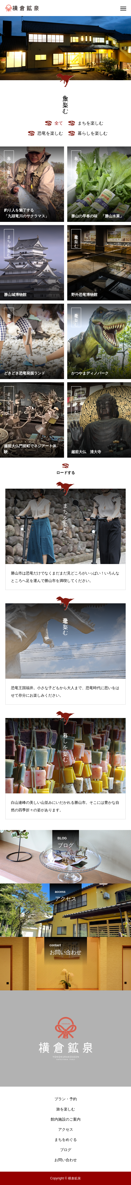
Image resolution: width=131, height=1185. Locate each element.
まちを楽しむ (9, 243)
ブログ (65, 1150)
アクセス (65, 1129)
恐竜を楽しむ (76, 239)
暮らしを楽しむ (9, 164)
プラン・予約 (65, 1099)
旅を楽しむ (65, 1109)
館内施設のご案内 (66, 1119)
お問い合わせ (65, 1160)
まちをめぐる (65, 1139)
